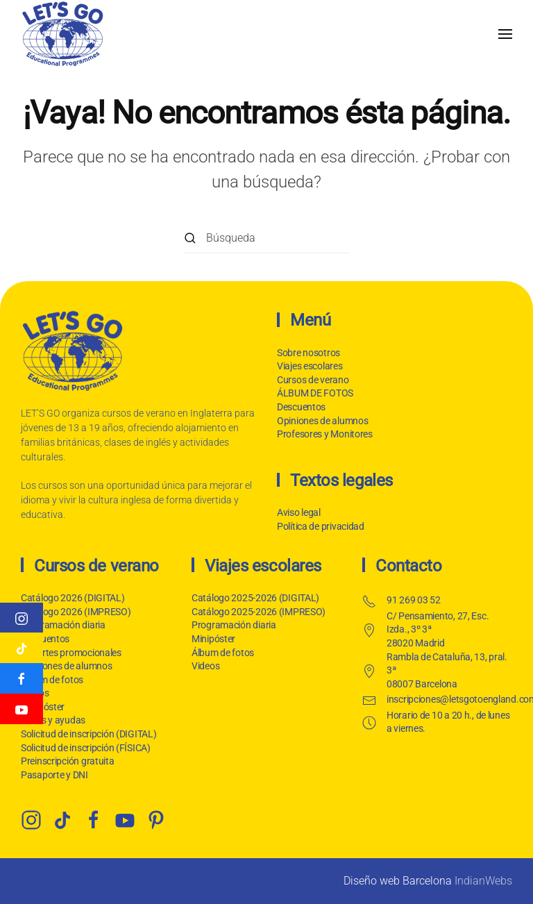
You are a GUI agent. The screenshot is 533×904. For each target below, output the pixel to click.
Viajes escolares (310, 365)
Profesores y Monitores (325, 434)
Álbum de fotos (50, 679)
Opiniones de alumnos (322, 420)
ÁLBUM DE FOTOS (315, 393)
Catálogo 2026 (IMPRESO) (74, 611)
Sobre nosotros (308, 352)
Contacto (407, 566)
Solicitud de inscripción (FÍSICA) (84, 747)
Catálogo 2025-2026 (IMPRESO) (257, 611)
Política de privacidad (319, 526)
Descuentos (301, 406)
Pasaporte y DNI (53, 774)
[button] (505, 33)
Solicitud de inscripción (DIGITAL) (87, 733)
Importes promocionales (69, 652)
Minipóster (212, 638)
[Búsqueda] (266, 237)
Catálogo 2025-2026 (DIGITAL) (254, 597)
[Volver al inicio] (62, 33)
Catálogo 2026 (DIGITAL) (71, 597)
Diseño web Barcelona (398, 880)
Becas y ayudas (51, 720)
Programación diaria (61, 624)
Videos (204, 665)
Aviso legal (297, 512)
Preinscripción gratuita (66, 761)
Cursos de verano (313, 379)
